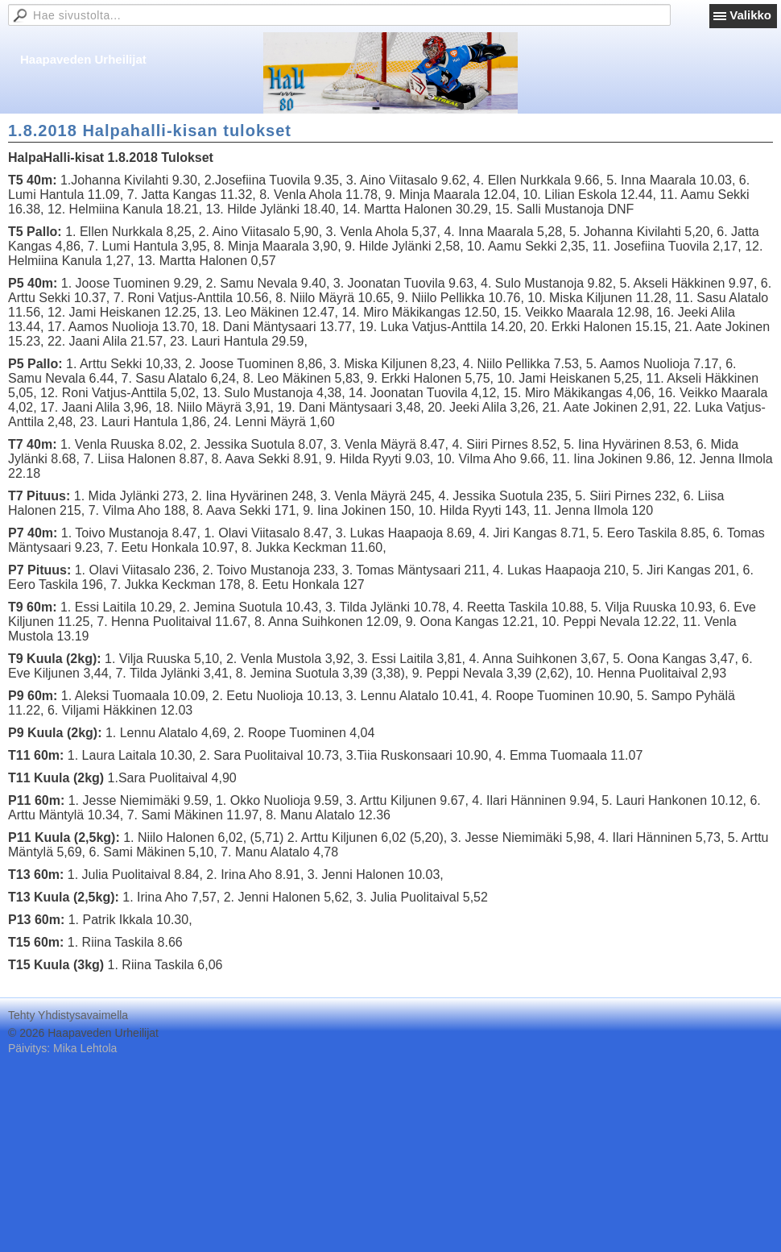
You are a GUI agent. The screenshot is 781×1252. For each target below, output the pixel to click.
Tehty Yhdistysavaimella (68, 1015)
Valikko (750, 15)
